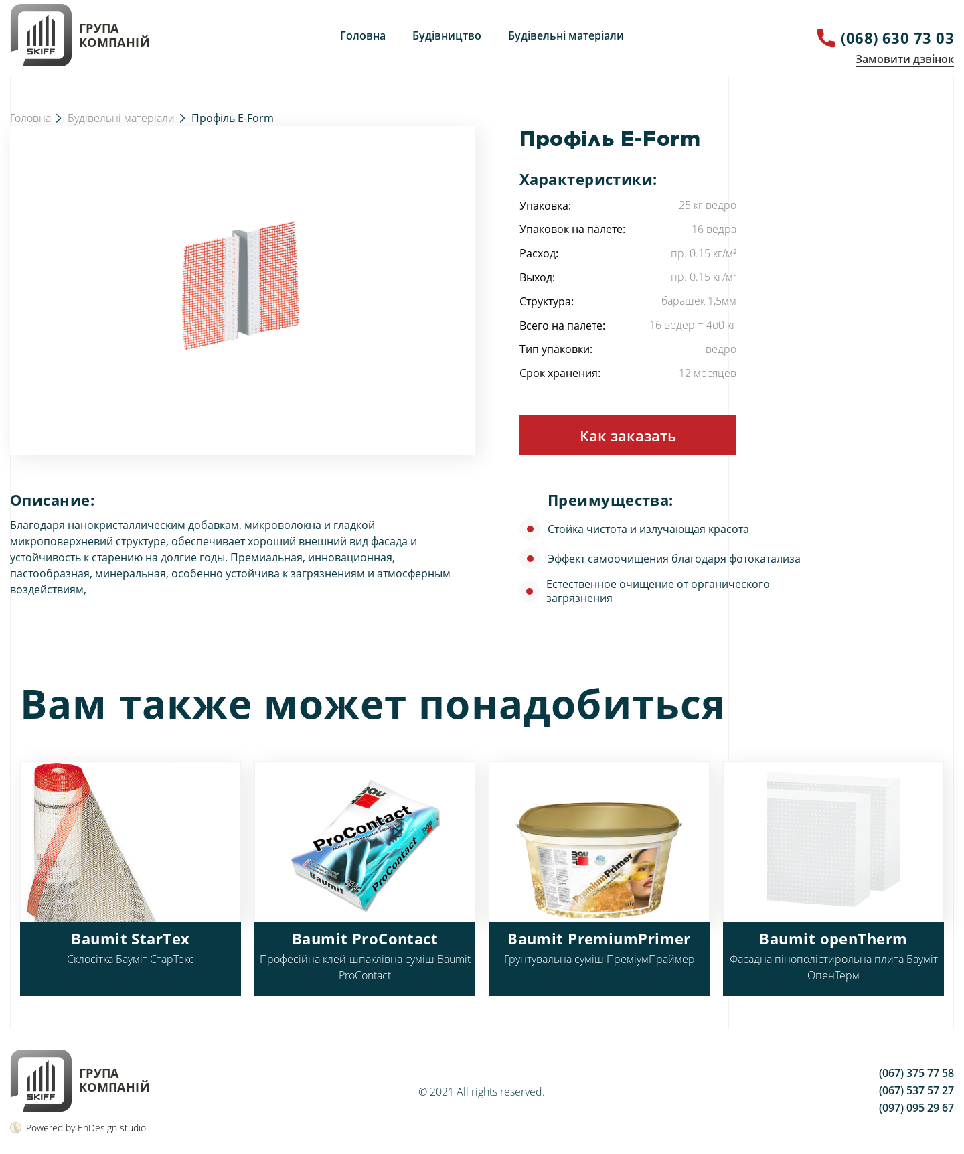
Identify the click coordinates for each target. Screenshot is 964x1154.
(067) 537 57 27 (916, 1090)
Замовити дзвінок (905, 59)
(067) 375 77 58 (916, 1073)
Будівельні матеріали (566, 35)
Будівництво (446, 35)
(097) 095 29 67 (916, 1107)
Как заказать (628, 435)
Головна (363, 35)
